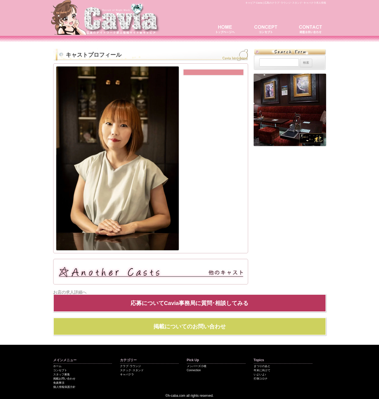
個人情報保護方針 (64, 386)
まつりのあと (262, 366)
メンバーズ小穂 (196, 366)
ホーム (57, 366)
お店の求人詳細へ (70, 292)
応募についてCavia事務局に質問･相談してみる (189, 303)
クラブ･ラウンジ (130, 366)
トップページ (227, 28)
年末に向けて (262, 370)
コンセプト (267, 28)
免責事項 (58, 382)
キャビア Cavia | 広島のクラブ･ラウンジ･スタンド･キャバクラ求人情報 (285, 2)
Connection (194, 370)
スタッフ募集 (61, 374)
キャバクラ (127, 374)
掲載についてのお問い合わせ (189, 326)
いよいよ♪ (260, 374)
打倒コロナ (261, 378)
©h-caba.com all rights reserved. (189, 396)
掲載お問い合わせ (309, 28)
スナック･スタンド (132, 370)
